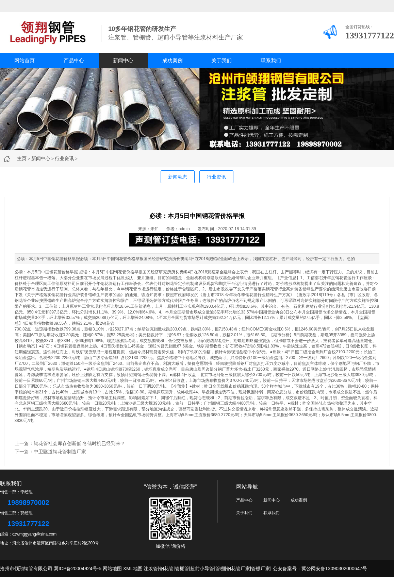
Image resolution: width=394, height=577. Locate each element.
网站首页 (24, 60)
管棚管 (182, 568)
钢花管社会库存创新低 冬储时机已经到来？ (80, 443)
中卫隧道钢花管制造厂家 (60, 451)
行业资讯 (64, 158)
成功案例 (172, 60)
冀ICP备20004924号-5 (77, 568)
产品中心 (74, 60)
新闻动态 (177, 177)
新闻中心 (123, 60)
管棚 (220, 568)
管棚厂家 (260, 568)
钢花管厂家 (238, 568)
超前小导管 (202, 568)
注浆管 (151, 568)
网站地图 (112, 568)
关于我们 (221, 60)
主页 (22, 158)
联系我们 (271, 60)
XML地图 (133, 568)
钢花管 (108, 323)
